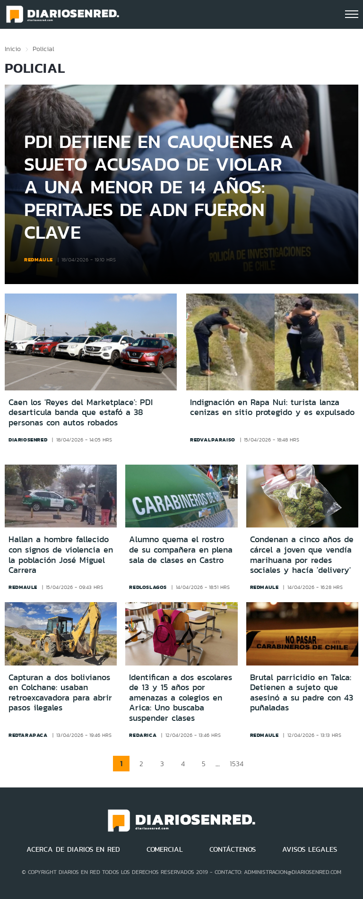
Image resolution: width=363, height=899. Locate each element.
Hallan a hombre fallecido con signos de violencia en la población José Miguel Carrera (61, 554)
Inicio (13, 48)
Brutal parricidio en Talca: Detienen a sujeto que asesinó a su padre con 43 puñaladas (301, 692)
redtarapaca (28, 735)
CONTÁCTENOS (232, 849)
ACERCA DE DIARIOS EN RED (73, 849)
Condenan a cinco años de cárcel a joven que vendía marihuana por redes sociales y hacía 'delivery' (302, 554)
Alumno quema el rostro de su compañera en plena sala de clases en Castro (181, 549)
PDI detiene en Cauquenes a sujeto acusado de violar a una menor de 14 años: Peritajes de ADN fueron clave (159, 186)
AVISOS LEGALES (309, 849)
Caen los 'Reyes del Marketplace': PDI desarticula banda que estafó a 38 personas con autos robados (81, 413)
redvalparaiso (212, 439)
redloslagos (148, 587)
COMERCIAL (165, 849)
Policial (43, 48)
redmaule (38, 259)
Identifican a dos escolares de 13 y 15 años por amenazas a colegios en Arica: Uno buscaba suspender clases (180, 697)
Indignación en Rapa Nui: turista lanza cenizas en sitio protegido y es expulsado (272, 408)
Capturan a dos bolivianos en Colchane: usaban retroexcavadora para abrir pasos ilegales (60, 692)
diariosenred (28, 439)
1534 (236, 764)
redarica (142, 735)
